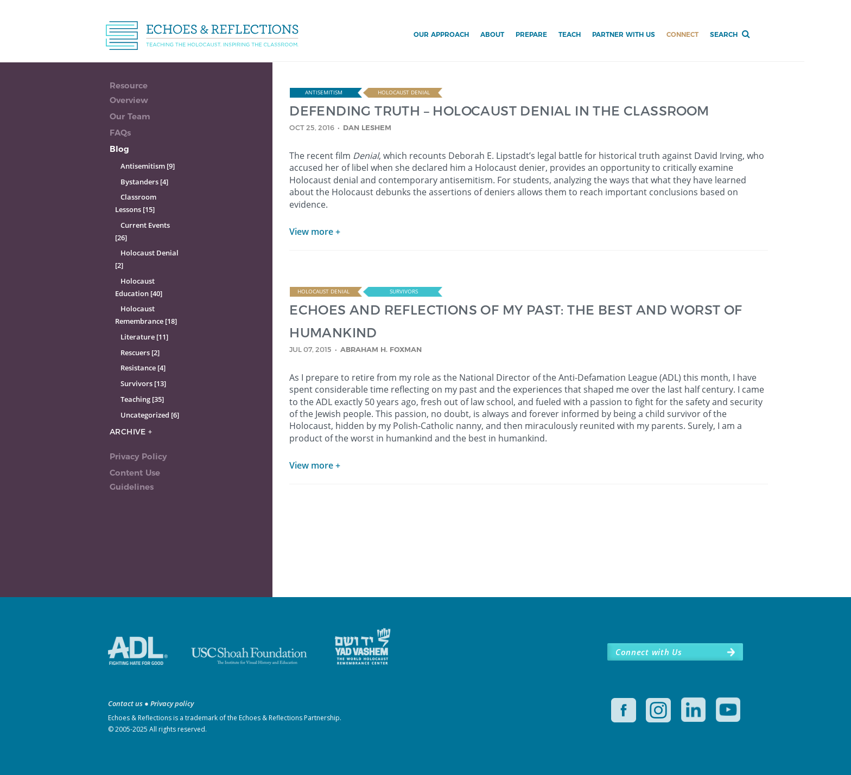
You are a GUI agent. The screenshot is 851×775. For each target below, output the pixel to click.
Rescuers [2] (140, 352)
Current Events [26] (142, 231)
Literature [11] (144, 337)
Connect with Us (648, 651)
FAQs (120, 132)
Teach (569, 34)
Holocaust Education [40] (138, 287)
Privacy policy (172, 703)
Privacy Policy (138, 456)
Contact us (125, 703)
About (492, 34)
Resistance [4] (143, 368)
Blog (119, 149)
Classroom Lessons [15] (135, 203)
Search (724, 34)
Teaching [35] (142, 399)
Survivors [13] (143, 383)
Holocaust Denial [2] (147, 259)
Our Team (130, 116)
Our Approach (441, 34)
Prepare (531, 34)
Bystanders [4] (144, 182)
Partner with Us (623, 34)
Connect (682, 34)
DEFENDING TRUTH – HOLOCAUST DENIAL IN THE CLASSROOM (499, 110)
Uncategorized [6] (149, 415)
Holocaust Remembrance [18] (146, 315)
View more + (314, 232)
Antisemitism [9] (147, 166)
